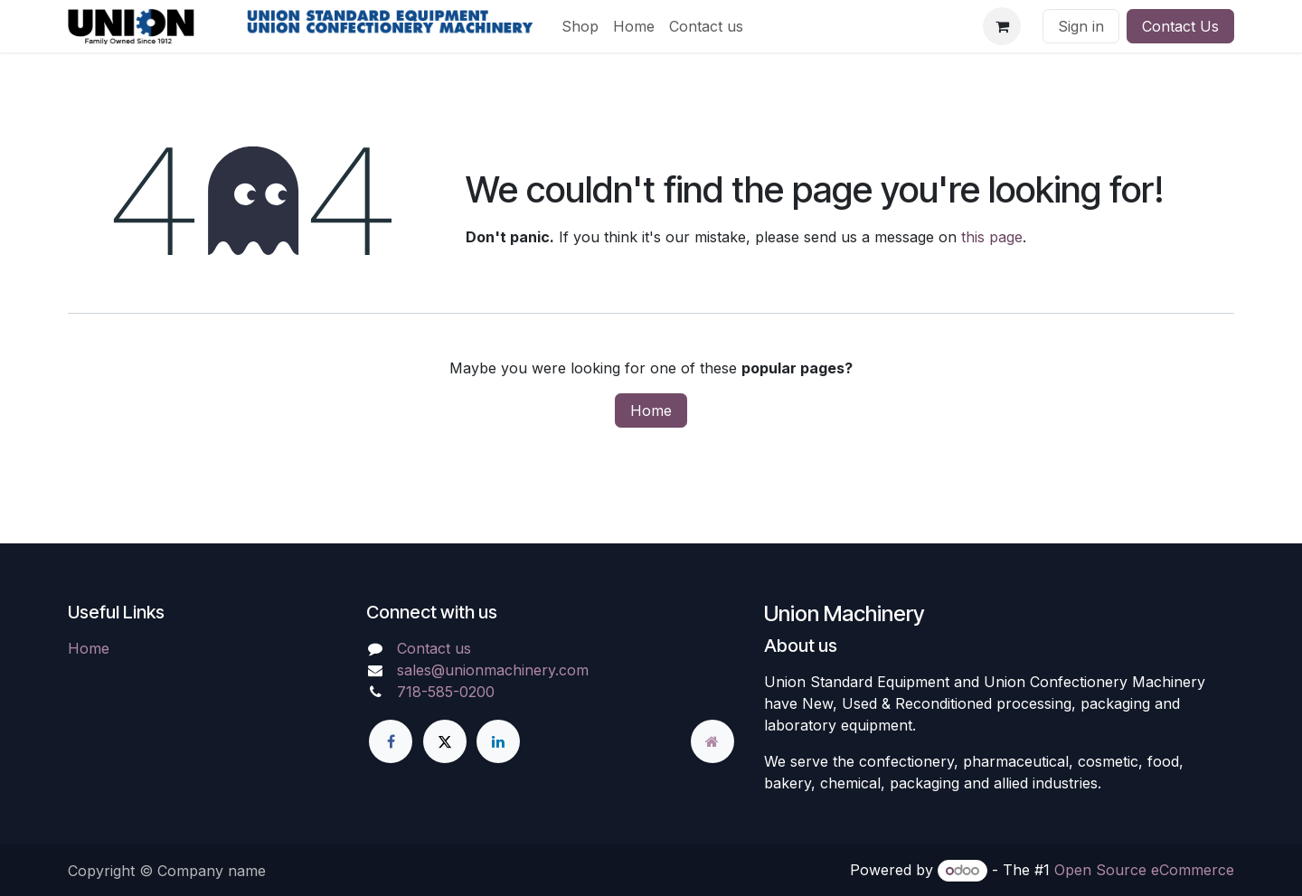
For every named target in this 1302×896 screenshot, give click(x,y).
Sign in (1081, 26)
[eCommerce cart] (1002, 26)
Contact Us (1180, 26)
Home (651, 410)
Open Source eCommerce (1144, 870)
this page (992, 237)
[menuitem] (580, 26)
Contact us (434, 648)
